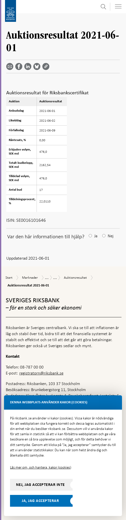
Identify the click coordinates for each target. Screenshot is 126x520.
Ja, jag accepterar (40, 501)
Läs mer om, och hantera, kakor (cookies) (40, 467)
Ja (95, 236)
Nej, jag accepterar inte (40, 485)
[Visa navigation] (118, 6)
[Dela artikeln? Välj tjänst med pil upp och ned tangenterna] (28, 66)
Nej (110, 236)
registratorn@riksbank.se (41, 373)
